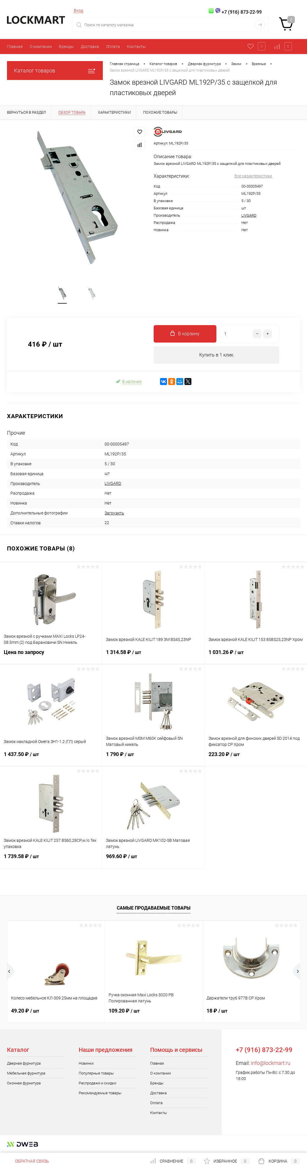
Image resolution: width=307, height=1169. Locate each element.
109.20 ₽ (124, 1011)
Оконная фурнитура (24, 1083)
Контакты (136, 46)
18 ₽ (217, 1011)
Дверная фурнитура (24, 1063)
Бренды (66, 46)
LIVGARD (248, 215)
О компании (41, 46)
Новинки (86, 1063)
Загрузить (114, 513)
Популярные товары (96, 1073)
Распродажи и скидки (97, 1083)
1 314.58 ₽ (153, 656)
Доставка (90, 46)
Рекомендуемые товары (100, 1093)
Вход (78, 10)
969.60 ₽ (153, 860)
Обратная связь (28, 1161)
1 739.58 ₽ (51, 860)
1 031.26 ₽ (256, 656)
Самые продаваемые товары (154, 908)
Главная (15, 46)
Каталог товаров (55, 70)
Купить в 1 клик (216, 355)
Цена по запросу (51, 655)
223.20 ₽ (256, 758)
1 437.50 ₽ (51, 758)
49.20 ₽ (25, 1011)
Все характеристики (253, 176)
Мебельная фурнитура (26, 1073)
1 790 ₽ (153, 758)
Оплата (113, 46)
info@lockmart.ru (270, 1063)
